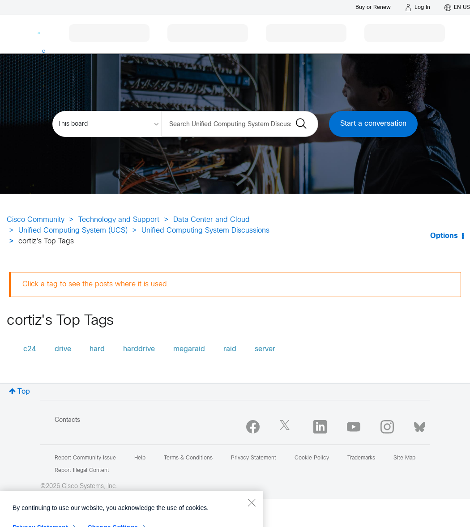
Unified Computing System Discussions (205, 230)
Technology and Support (118, 220)
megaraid (189, 349)
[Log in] (417, 7)
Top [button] (23, 391)
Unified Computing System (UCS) (73, 230)
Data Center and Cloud (211, 220)
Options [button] (444, 236)
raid (229, 349)
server (265, 349)
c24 (29, 349)
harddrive (139, 349)
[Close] (251, 517)
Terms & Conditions (188, 458)
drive (63, 349)
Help (139, 458)
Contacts (67, 420)
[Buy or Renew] (373, 7)
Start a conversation (373, 123)
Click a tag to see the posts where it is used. (95, 284)
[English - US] (457, 7)
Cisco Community (35, 220)
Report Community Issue (85, 458)
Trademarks (361, 458)
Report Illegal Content (82, 470)
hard (97, 349)
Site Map (404, 458)
